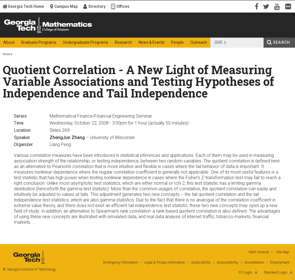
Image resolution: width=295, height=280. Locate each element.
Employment (279, 262)
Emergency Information (120, 262)
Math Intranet (259, 252)
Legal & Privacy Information (164, 262)
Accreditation (254, 262)
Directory (96, 6)
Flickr (289, 6)
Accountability (227, 262)
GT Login (245, 272)
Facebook (256, 6)
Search (281, 42)
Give (219, 42)
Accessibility (201, 262)
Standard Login (275, 272)
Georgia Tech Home (26, 6)
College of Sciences (96, 32)
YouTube (278, 6)
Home (7, 54)
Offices (122, 6)
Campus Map (66, 6)
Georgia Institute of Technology (22, 32)
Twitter (267, 6)
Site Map (282, 252)
